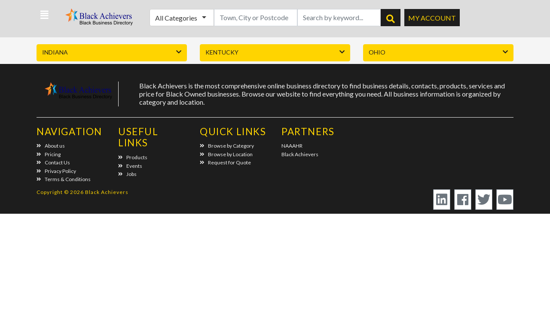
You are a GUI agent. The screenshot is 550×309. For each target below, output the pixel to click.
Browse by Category (227, 145)
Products (132, 157)
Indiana (55, 52)
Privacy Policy (56, 171)
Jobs (127, 174)
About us (51, 145)
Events (130, 166)
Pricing (49, 154)
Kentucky (221, 52)
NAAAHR (291, 145)
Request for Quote (225, 162)
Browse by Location (226, 154)
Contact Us (53, 162)
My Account (432, 18)
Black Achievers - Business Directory (100, 19)
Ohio (377, 52)
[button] (44, 15)
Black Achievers (299, 154)
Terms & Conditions (64, 179)
